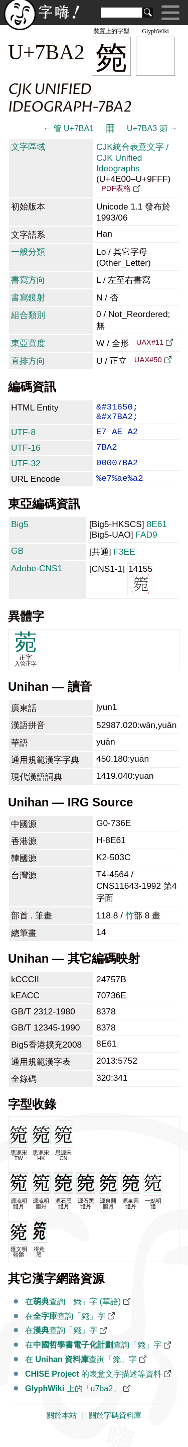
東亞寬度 (28, 343)
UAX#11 (150, 342)
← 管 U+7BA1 (68, 128)
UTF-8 (23, 437)
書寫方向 (28, 280)
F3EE (124, 565)
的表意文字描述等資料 (93, 1387)
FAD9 (146, 548)
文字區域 (28, 147)
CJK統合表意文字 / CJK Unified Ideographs (132, 157)
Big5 (20, 537)
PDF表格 (116, 188)
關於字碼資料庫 (115, 1428)
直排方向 (28, 361)
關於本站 (62, 1428)
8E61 (157, 537)
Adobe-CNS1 (36, 581)
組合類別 (28, 315)
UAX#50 (148, 360)
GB (17, 564)
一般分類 (28, 252)
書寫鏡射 (28, 297)
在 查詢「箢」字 (81, 1372)
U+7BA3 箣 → (152, 128)
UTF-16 (26, 455)
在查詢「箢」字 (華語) (73, 1314)
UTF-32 (26, 472)
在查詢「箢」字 (65, 1329)
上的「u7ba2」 (73, 1401)
